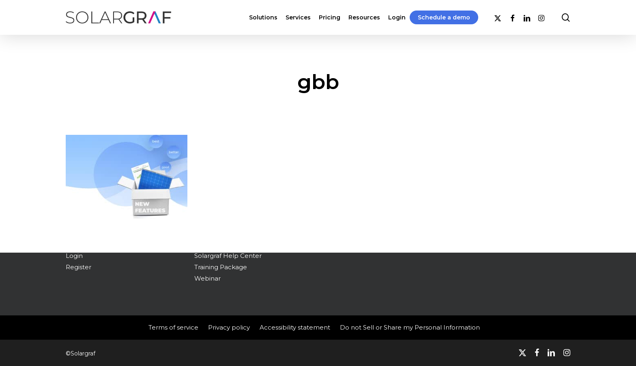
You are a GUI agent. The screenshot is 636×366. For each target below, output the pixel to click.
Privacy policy (229, 327)
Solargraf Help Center (228, 256)
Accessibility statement (295, 327)
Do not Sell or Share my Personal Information (410, 327)
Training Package (220, 267)
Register (78, 267)
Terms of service (173, 327)
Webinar (207, 278)
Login (74, 256)
